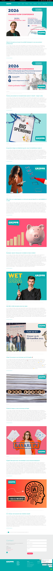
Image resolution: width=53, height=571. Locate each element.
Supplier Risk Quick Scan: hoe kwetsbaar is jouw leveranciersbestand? (23, 460)
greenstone (30, 38)
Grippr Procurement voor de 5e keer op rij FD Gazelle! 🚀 (19, 357)
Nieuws (13, 39)
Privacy (38, 563)
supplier (15, 39)
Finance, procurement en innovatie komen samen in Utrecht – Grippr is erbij (24, 95)
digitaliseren (14, 38)
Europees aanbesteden (19, 38)
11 (22, 532)
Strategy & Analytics (30, 562)
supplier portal (18, 39)
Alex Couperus (9, 40)
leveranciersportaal (9, 39)
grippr (33, 38)
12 (23, 532)
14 (26, 532)
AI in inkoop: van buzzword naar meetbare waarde (18, 513)
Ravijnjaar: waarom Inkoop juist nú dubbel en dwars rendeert (20, 252)
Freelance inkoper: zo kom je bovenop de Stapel (17, 408)
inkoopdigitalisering (41, 38)
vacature (21, 39)
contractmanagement (10, 38)
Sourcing (28, 563)
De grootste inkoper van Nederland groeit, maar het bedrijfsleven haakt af (24, 148)
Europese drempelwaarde (25, 38)
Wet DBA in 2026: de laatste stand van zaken (16, 306)
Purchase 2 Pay (29, 566)
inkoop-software (36, 38)
